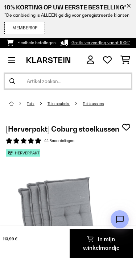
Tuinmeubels (59, 104)
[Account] (90, 60)
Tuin (30, 104)
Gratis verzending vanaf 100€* (100, 42)
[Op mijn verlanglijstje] (126, 127)
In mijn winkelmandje (101, 243)
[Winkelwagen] (125, 60)
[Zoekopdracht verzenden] (12, 81)
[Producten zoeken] (68, 81)
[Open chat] (120, 219)
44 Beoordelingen (59, 140)
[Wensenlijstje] (107, 60)
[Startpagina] (18, 104)
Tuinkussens (93, 104)
